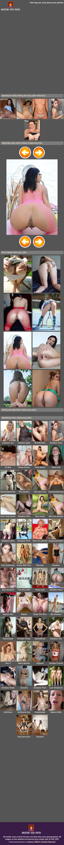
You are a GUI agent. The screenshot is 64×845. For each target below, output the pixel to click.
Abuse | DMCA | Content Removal (41, 842)
